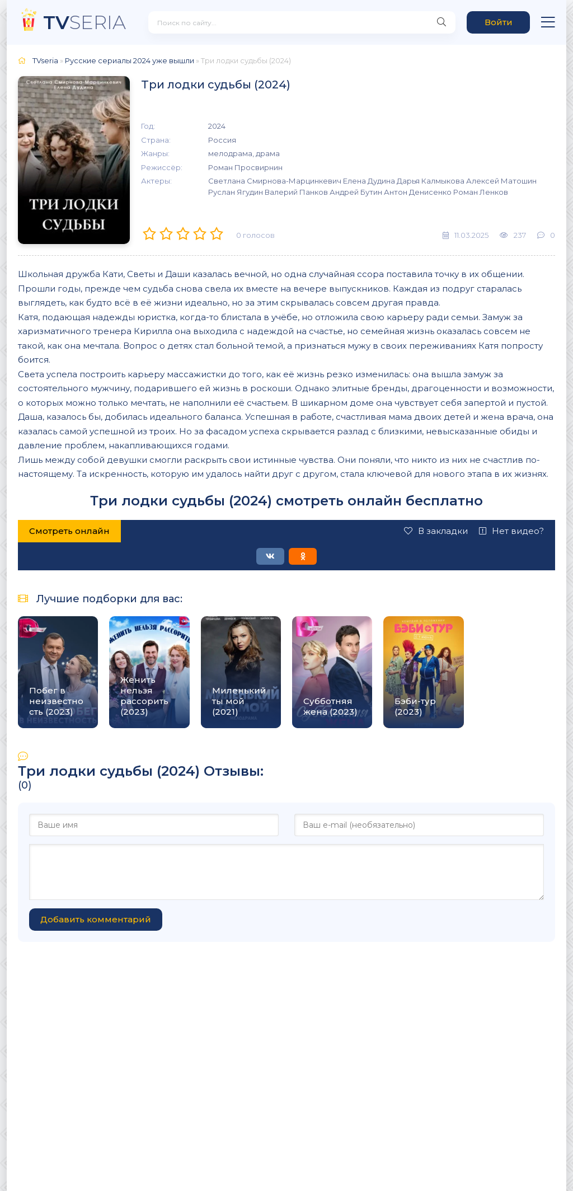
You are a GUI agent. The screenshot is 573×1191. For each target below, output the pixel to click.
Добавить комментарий (95, 919)
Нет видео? (511, 531)
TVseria (45, 60)
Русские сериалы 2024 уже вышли (129, 60)
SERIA (84, 22)
